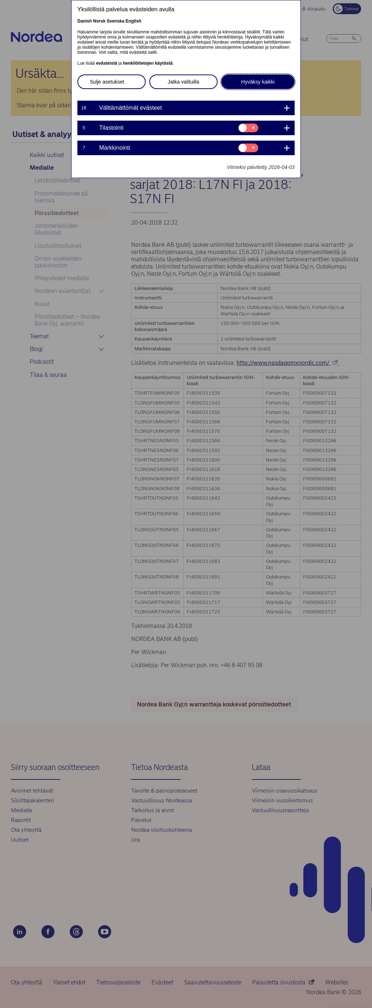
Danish (84, 21)
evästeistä (106, 63)
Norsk (99, 21)
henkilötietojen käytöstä (148, 63)
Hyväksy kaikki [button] (258, 82)
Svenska (116, 21)
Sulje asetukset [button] (107, 82)
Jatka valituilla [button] (183, 82)
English (133, 21)
